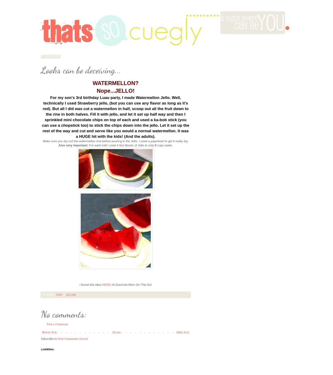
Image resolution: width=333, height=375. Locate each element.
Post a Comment (57, 324)
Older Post (182, 332)
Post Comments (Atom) (73, 339)
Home (116, 332)
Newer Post (49, 332)
